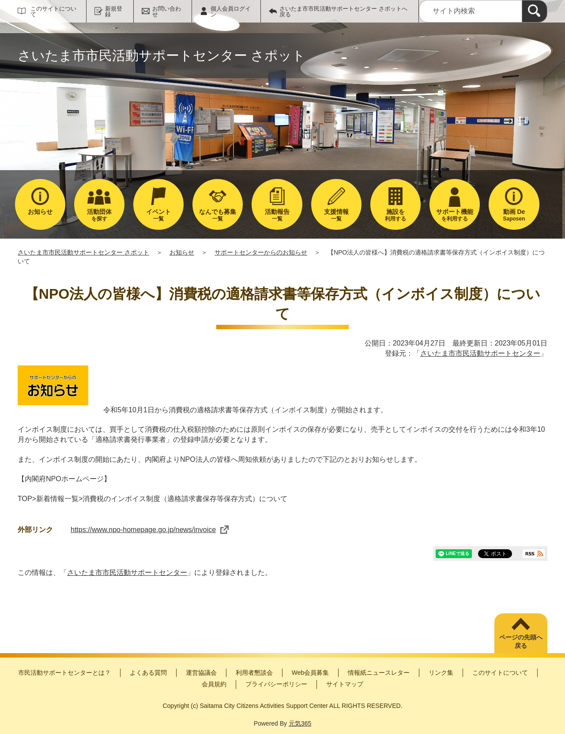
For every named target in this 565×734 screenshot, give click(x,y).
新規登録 (113, 11)
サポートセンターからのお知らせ (261, 252)
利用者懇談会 (254, 672)
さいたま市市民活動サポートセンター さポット (83, 252)
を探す (99, 215)
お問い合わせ (166, 11)
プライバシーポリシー (276, 684)
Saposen (514, 215)
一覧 (158, 215)
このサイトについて (53, 11)
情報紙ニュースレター (379, 672)
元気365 (300, 723)
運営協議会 (201, 672)
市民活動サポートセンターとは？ (64, 672)
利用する (395, 215)
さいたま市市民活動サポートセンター (480, 353)
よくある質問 (148, 672)
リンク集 (441, 672)
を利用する (454, 215)
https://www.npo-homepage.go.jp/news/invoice (150, 529)
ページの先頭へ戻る (520, 642)
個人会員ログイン (231, 11)
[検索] (534, 11)
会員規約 (214, 684)
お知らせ (182, 252)
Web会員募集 (310, 672)
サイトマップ (344, 684)
